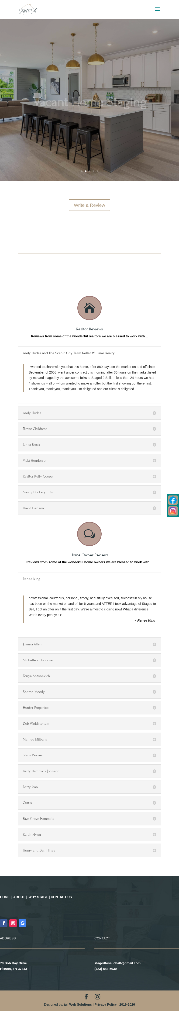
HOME (5, 897)
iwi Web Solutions (78, 1004)
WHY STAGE (38, 897)
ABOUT (19, 897)
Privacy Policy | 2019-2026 (114, 1004)
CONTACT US (61, 897)
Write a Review (89, 205)
